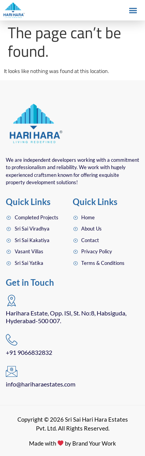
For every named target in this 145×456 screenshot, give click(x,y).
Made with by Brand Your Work (72, 443)
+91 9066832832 (29, 352)
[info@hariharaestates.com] (11, 371)
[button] (132, 10)
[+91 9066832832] (11, 340)
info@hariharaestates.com (40, 384)
